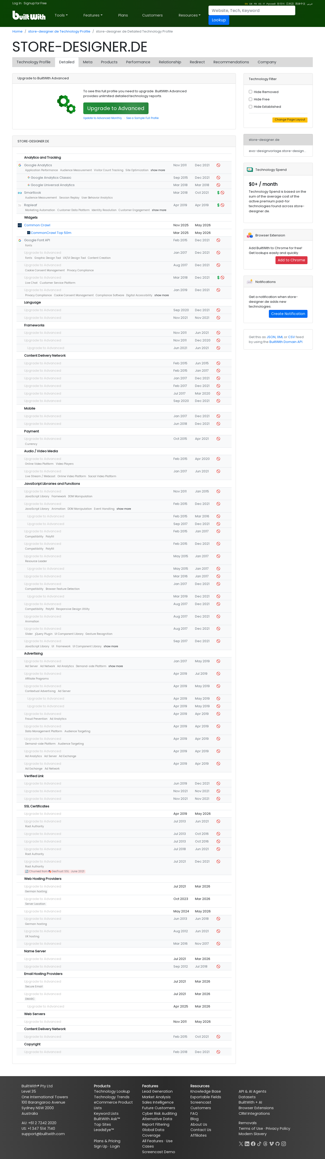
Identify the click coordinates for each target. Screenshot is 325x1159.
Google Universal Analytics (53, 185)
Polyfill (50, 536)
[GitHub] (277, 1143)
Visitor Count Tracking (108, 170)
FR (255, 3)
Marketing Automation (40, 210)
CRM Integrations (254, 1113)
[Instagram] (283, 1143)
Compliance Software (110, 295)
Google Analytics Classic (51, 177)
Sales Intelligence (158, 1102)
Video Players (65, 464)
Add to (291, 260)
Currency (31, 444)
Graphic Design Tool (48, 258)
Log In (17, 3)
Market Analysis (156, 1097)
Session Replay (69, 198)
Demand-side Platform (91, 666)
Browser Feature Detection (63, 589)
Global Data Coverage (153, 1132)
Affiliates (198, 1135)
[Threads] (265, 1143)
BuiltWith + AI (250, 1102)
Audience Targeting (77, 731)
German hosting (36, 891)
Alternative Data (157, 1118)
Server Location (35, 904)
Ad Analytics (65, 666)
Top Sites (102, 1124)
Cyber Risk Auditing (159, 1113)
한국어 (281, 3)
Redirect (197, 62)
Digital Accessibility (139, 295)
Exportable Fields (205, 1097)
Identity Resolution (104, 210)
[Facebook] (253, 1143)
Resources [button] (188, 15)
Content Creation (99, 258)
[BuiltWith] (29, 15)
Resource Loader (36, 561)
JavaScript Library (37, 496)
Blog (194, 1118)
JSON (271, 337)
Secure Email (34, 986)
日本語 (290, 3)
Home (17, 31)
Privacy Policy (278, 1128)
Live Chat (31, 283)
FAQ (194, 1113)
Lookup (219, 20)
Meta (87, 62)
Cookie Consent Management (45, 270)
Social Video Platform (102, 476)
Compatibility (34, 536)
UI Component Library (69, 634)
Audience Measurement (76, 170)
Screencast (200, 1102)
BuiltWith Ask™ (107, 1118)
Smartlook (32, 192)
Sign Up (100, 1146)
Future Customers (158, 1107)
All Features (152, 1140)
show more (158, 170)
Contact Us (200, 1129)
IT (264, 3)
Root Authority (34, 826)
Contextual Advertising (40, 691)
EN (246, 3)
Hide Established (267, 106)
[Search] (251, 10)
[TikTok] (259, 1143)
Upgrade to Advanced (115, 108)
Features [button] (92, 15)
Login (115, 1146)
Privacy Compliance (80, 270)
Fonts (28, 245)
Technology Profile (34, 62)
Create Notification (288, 313)
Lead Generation (157, 1091)
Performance (138, 62)
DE (250, 3)
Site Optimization (137, 170)
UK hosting (32, 936)
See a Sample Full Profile (142, 118)
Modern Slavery (253, 1133)
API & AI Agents (252, 1091)
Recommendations (231, 62)
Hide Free (262, 99)
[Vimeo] (271, 1143)
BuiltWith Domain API (285, 342)
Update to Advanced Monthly (102, 118)
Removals (248, 1122)
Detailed (66, 62)
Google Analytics (38, 165)
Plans (123, 15)
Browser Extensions (256, 1107)
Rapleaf (30, 205)
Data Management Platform (43, 731)
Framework (59, 496)
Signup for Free (35, 3)
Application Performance (41, 170)
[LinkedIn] (247, 1143)
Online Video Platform (39, 464)
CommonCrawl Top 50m (51, 233)
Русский (270, 3)
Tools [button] (60, 15)
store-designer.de (264, 140)
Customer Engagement (134, 210)
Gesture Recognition (99, 634)
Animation (59, 509)
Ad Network (47, 666)
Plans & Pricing (107, 1140)
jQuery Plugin (44, 634)
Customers (152, 15)
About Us (198, 1124)
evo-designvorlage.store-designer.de (281, 151)
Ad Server (31, 666)
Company (267, 62)
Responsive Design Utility (73, 609)
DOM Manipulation (80, 496)
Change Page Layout (290, 120)
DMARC (30, 999)
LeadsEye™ (104, 1129)
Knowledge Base (205, 1091)
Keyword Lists (106, 1113)
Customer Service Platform (57, 283)
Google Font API (37, 240)
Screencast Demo (158, 1151)
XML (280, 337)
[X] (241, 1143)
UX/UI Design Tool (74, 258)
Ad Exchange (67, 756)
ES (259, 3)
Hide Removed (266, 92)
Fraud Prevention (36, 719)
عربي (310, 3)
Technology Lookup (112, 1091)
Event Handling (104, 509)
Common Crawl (37, 225)
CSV (291, 337)
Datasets (247, 1097)
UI (53, 646)
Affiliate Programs (37, 679)
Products (109, 62)
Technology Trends (111, 1097)
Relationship (170, 62)
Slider (29, 634)
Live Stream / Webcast (40, 476)
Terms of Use (251, 1128)
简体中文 (300, 3)
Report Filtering (155, 1124)
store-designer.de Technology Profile (59, 31)
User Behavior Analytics (97, 198)
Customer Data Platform (73, 210)
